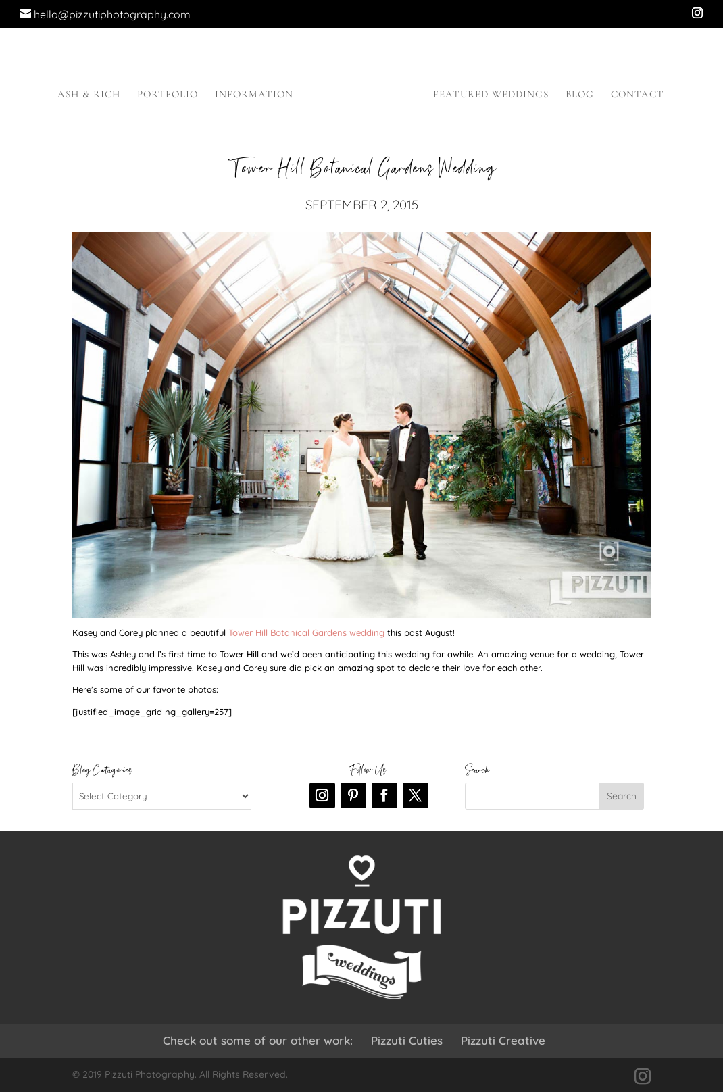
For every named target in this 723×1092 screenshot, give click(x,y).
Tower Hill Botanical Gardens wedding (306, 632)
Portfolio (167, 94)
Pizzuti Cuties (407, 1040)
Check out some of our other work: (258, 1040)
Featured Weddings (491, 94)
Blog (580, 94)
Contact (637, 94)
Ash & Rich (88, 94)
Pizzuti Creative (503, 1040)
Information (254, 94)
